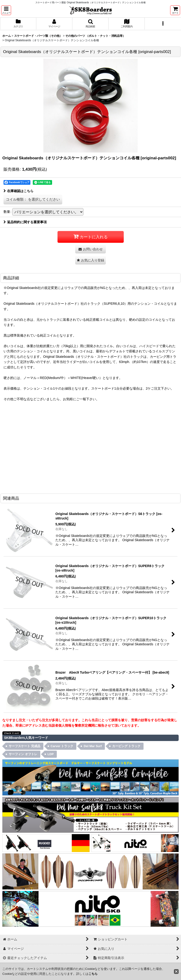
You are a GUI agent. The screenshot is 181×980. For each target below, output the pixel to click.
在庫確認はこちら (18, 191)
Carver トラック (62, 746)
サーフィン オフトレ (23, 754)
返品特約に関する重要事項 (25, 222)
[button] (6, 10)
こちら (93, 974)
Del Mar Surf (93, 746)
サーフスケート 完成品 (24, 746)
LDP (51, 754)
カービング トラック (126, 746)
